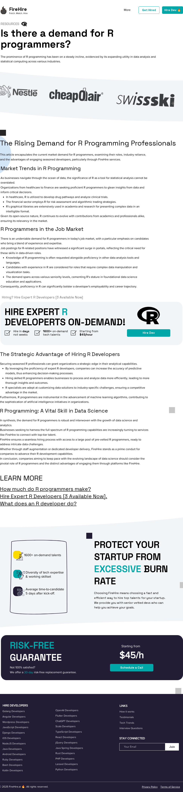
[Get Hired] (149, 10)
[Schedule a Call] (131, 667)
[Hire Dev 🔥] (172, 10)
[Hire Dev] (148, 333)
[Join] (172, 747)
